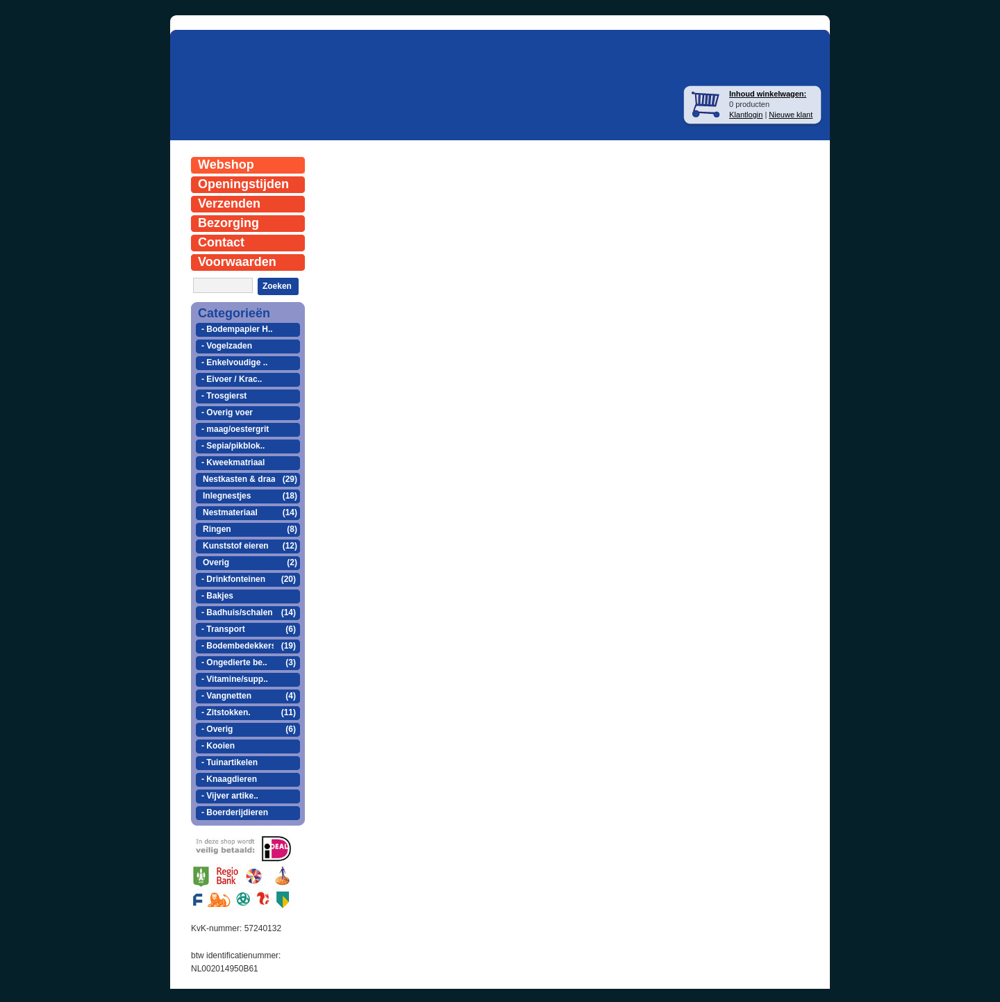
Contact (221, 242)
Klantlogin (745, 114)
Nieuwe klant (790, 114)
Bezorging (228, 223)
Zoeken (277, 286)
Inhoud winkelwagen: (767, 94)
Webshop (226, 165)
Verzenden (229, 203)
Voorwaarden (237, 262)
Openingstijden (243, 184)
